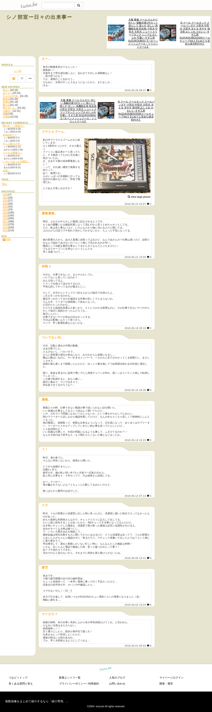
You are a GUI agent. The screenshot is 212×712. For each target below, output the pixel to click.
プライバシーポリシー (72, 683)
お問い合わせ (117, 683)
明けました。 (10, 107)
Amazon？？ (10, 134)
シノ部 (17, 71)
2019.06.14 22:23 (135, 440)
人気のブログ (117, 677)
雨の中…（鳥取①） (14, 126)
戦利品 (6, 99)
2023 (5, 203)
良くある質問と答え (21, 683)
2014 (5, 230)
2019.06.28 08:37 (135, 90)
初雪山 (6, 101)
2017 (5, 221)
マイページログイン (171, 677)
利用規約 (93, 683)
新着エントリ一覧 (70, 677)
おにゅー (8, 93)
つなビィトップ (18, 677)
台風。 (6, 170)
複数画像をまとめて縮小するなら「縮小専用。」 (37, 701)
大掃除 (6, 116)
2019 (5, 215)
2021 (5, 209)
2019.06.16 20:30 (135, 390)
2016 (5, 224)
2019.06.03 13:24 (135, 605)
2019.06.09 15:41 (135, 558)
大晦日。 (8, 111)
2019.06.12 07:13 (135, 496)
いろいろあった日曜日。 (16, 161)
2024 (5, 200)
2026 (5, 194)
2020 (5, 212)
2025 (5, 197)
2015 (5, 227)
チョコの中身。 (11, 96)
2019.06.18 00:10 (135, 328)
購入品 (6, 105)
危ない (6, 90)
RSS (7, 239)
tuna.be (105, 669)
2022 (5, 206)
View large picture (139, 196)
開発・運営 (166, 683)
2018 (5, 218)
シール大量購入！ (13, 152)
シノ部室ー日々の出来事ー (39, 17)
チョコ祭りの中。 (13, 143)
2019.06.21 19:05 (135, 257)
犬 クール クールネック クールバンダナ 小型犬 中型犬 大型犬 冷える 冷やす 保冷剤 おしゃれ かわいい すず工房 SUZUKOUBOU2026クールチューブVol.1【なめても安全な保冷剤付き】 (194, 33)
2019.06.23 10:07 (135, 204)
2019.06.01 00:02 (135, 645)
